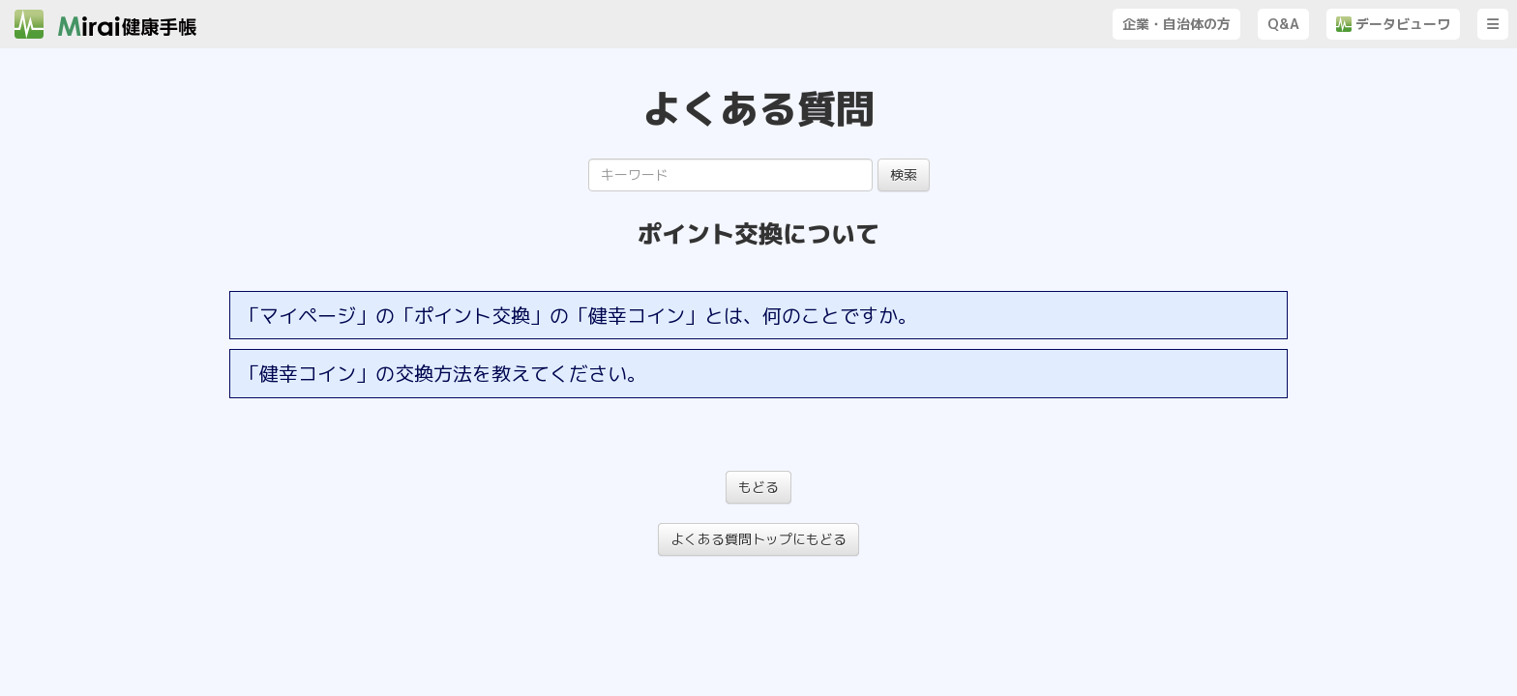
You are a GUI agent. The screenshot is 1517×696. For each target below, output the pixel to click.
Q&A (1283, 23)
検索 (903, 174)
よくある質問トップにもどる (758, 539)
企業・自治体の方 (1176, 23)
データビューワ (1393, 23)
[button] (1492, 24)
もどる (758, 487)
